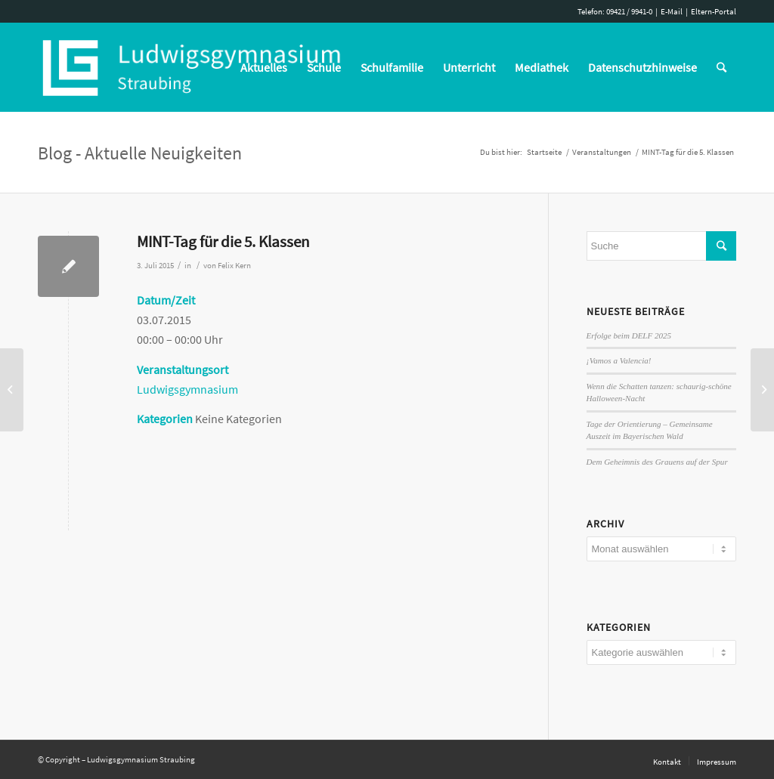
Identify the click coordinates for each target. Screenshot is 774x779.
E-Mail (672, 11)
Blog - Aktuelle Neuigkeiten (140, 153)
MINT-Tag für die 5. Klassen (223, 241)
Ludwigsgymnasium (187, 389)
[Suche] (721, 67)
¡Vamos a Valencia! (619, 360)
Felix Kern (234, 265)
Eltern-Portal (713, 11)
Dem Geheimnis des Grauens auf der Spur (657, 461)
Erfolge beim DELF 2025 (629, 335)
